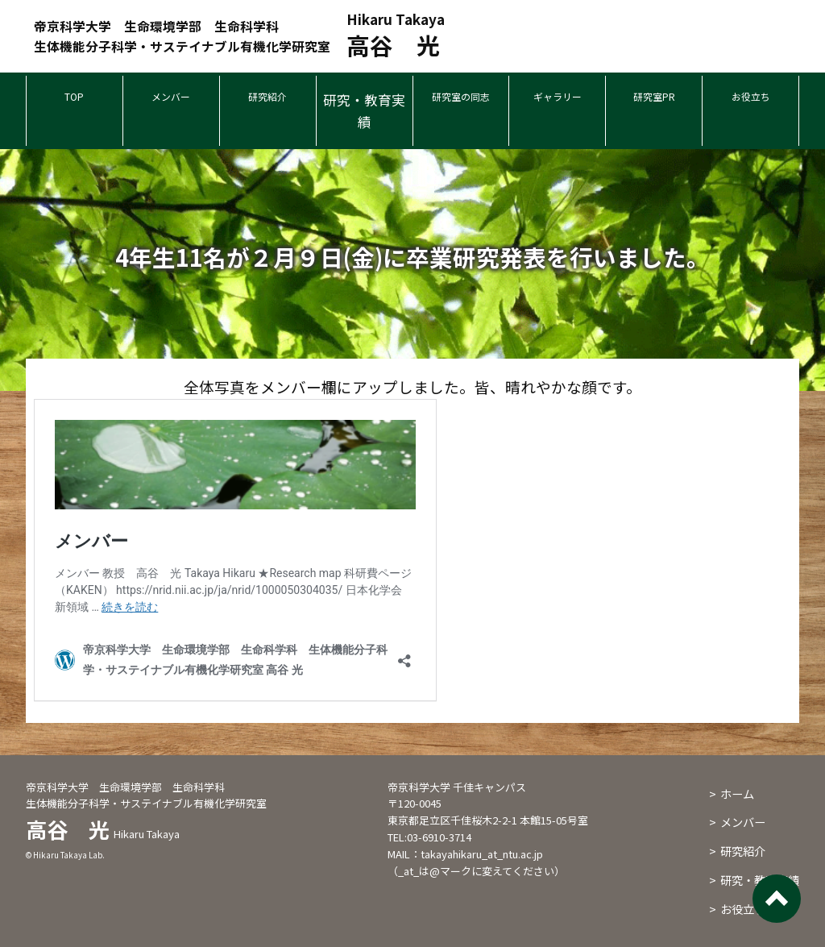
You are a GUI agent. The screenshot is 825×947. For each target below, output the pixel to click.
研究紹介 (267, 99)
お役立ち (750, 99)
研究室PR (653, 99)
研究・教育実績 (364, 110)
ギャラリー (557, 99)
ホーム (737, 793)
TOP (74, 99)
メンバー (170, 99)
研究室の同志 (461, 99)
